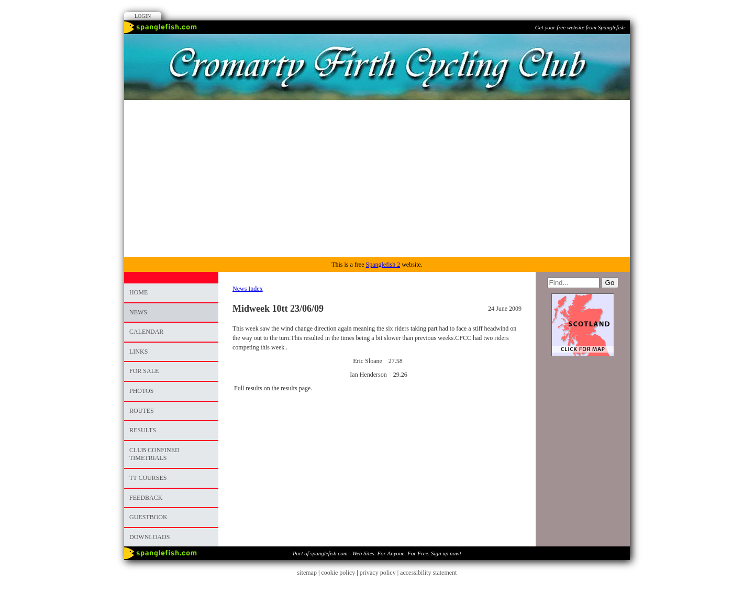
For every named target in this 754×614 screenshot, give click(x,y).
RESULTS (142, 430)
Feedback (145, 497)
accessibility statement (428, 572)
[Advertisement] (377, 178)
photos (141, 390)
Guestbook (148, 517)
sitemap (307, 572)
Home (138, 292)
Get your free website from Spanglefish (580, 27)
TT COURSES (148, 477)
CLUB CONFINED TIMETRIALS (154, 454)
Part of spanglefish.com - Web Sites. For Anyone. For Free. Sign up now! (377, 553)
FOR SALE (144, 371)
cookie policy (338, 572)
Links (138, 351)
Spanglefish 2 (382, 264)
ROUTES (141, 410)
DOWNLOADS (149, 537)
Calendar (146, 331)
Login (143, 16)
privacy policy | (380, 572)
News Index (247, 288)
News (138, 312)
